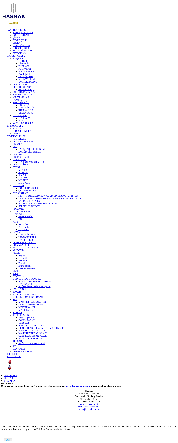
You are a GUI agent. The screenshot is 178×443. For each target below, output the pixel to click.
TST (15, 346)
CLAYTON (18, 154)
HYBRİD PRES (26, 240)
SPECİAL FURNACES (29, 206)
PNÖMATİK (24, 66)
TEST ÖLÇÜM (25, 76)
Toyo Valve (23, 229)
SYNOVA (17, 312)
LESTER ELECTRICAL (24, 242)
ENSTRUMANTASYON (24, 92)
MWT (15, 271)
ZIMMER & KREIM (22, 351)
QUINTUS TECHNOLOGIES (27, 279)
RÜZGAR (17, 133)
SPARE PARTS (25, 310)
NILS (15, 273)
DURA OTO (24, 105)
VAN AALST (19, 349)
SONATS (17, 291)
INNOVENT (24, 183)
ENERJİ (16, 43)
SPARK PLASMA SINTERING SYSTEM (38, 203)
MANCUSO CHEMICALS (25, 247)
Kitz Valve (23, 224)
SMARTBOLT (19, 289)
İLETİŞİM (12, 354)
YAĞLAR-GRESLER (23, 123)
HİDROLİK (24, 63)
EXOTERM (18, 185)
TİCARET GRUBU (16, 56)
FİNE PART (18, 209)
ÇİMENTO (18, 37)
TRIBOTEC (18, 341)
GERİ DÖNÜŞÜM (21, 45)
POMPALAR (24, 69)
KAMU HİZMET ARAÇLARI (32, 333)
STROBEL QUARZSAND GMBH (29, 297)
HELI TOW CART (21, 211)
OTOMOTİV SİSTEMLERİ (31, 162)
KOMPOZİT (19, 100)
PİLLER (22, 120)
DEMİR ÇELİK (20, 40)
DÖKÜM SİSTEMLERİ (29, 151)
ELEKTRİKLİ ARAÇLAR (30, 338)
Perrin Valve (24, 227)
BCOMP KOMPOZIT (23, 141)
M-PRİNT (23, 180)
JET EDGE (18, 219)
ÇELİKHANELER (27, 190)
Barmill (22, 263)
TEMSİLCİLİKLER (16, 136)
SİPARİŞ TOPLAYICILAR (31, 325)
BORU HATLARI (21, 35)
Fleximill (22, 258)
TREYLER (23, 323)
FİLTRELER (24, 61)
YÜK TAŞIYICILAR (28, 317)
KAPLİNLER (24, 74)
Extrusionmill (24, 266)
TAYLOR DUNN (21, 315)
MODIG (17, 253)
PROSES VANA (26, 71)
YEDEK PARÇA (26, 89)
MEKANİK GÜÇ (21, 102)
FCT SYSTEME (20, 193)
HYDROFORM (25, 284)
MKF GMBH (19, 250)
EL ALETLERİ (20, 84)
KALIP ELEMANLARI (24, 94)
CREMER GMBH (21, 157)
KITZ (15, 221)
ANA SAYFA (10, 375)
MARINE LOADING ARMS (32, 302)
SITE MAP (9, 380)
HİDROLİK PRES (27, 237)
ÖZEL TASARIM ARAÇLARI (32, 336)
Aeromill (22, 260)
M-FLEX (22, 170)
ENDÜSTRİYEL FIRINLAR (32, 149)
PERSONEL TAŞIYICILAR (31, 330)
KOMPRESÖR (25, 216)
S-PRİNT (22, 177)
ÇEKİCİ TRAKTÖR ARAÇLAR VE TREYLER (41, 328)
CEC (15, 146)
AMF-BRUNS (19, 139)
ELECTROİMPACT (22, 164)
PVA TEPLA (19, 276)
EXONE (17, 167)
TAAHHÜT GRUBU (17, 30)
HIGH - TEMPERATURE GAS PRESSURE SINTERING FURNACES (51, 198)
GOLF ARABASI (26, 320)
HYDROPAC (19, 214)
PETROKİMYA (20, 53)
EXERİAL (23, 172)
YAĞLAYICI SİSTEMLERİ (31, 343)
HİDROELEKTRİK (22, 48)
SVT (15, 299)
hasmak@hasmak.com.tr (78, 386)
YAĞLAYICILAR (27, 79)
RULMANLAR (25, 110)
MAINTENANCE (26, 307)
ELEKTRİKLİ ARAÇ (23, 87)
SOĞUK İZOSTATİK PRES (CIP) (34, 286)
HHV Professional (26, 268)
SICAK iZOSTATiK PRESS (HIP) (34, 281)
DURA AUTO (19, 159)
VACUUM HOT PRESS (29, 201)
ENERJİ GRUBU (15, 126)
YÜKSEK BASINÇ (27, 82)
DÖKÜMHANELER (28, 188)
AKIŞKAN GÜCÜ (21, 58)
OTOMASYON (20, 115)
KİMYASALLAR (21, 97)
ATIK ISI (17, 128)
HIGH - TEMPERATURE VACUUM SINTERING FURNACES (48, 196)
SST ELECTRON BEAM (25, 294)
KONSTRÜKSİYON (22, 50)
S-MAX (22, 175)
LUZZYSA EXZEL (22, 245)
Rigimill (22, 255)
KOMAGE (18, 232)
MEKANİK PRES (27, 234)
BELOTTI (17, 144)
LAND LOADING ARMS (30, 304)
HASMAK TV (14, 356)
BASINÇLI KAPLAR (23, 32)
